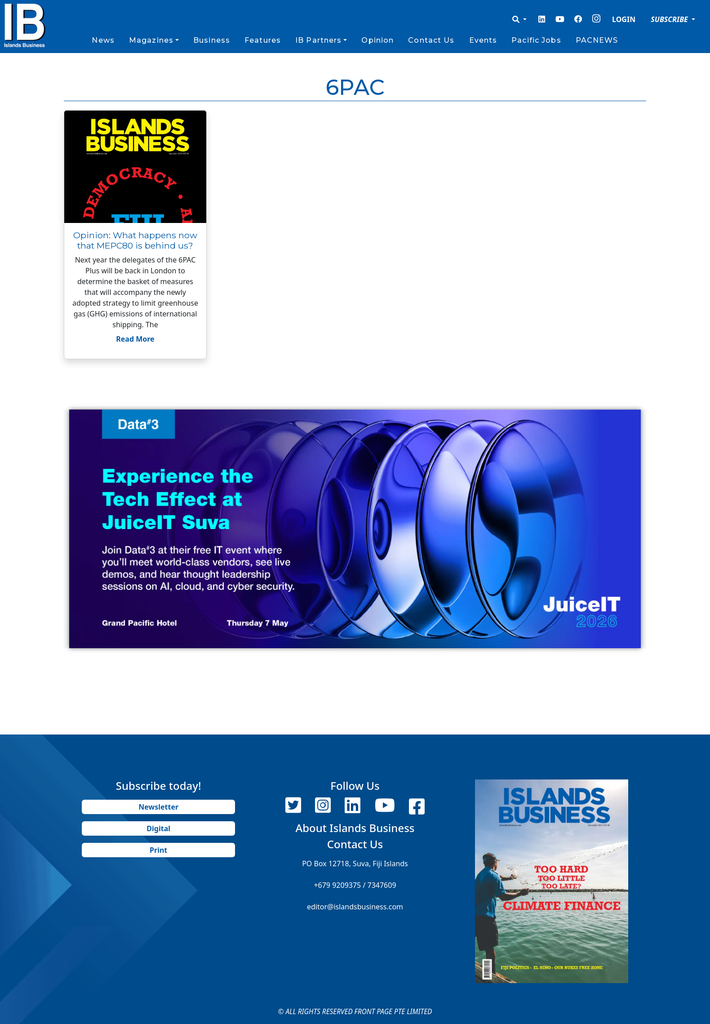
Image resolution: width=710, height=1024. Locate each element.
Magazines (151, 40)
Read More (135, 339)
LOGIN (623, 19)
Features (262, 40)
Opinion (377, 40)
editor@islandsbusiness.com (355, 907)
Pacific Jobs (536, 40)
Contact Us (431, 40)
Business (211, 40)
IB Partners (318, 40)
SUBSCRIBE (670, 19)
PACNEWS (597, 40)
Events (483, 40)
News (103, 40)
